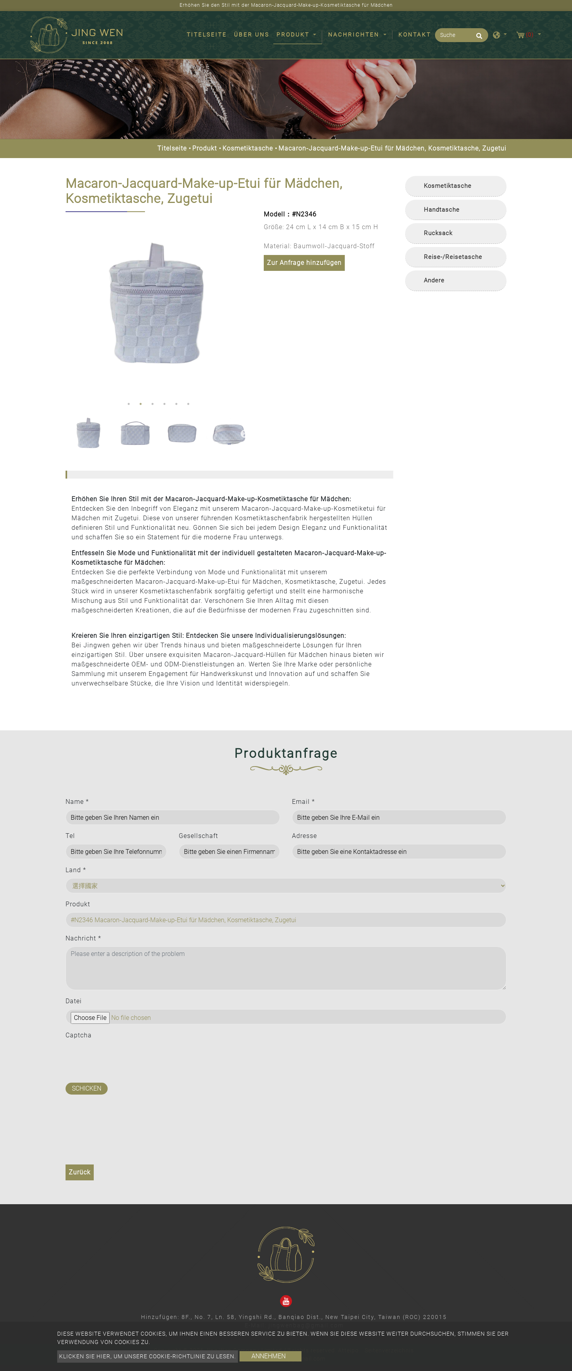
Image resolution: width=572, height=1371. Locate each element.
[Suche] (461, 35)
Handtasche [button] (442, 209)
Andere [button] (434, 280)
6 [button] (188, 404)
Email (303, 801)
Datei (74, 1001)
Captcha (79, 1035)
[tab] (455, 186)
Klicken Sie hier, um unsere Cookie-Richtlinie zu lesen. (147, 1356)
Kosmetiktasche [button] (448, 185)
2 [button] (141, 404)
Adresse (304, 836)
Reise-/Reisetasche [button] (453, 257)
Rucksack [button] (438, 233)
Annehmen (268, 1356)
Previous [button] (71, 305)
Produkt (204, 148)
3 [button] (153, 404)
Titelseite (208, 34)
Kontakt (414, 34)
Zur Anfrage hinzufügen (304, 262)
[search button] (478, 38)
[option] (159, 305)
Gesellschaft (198, 836)
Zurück (80, 1172)
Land (76, 870)
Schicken (86, 1088)
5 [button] (176, 404)
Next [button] (244, 305)
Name (77, 801)
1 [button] (129, 404)
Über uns (251, 34)
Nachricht (83, 938)
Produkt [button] (294, 34)
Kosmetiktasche (247, 148)
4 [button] (164, 404)
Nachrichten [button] (355, 34)
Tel (70, 836)
